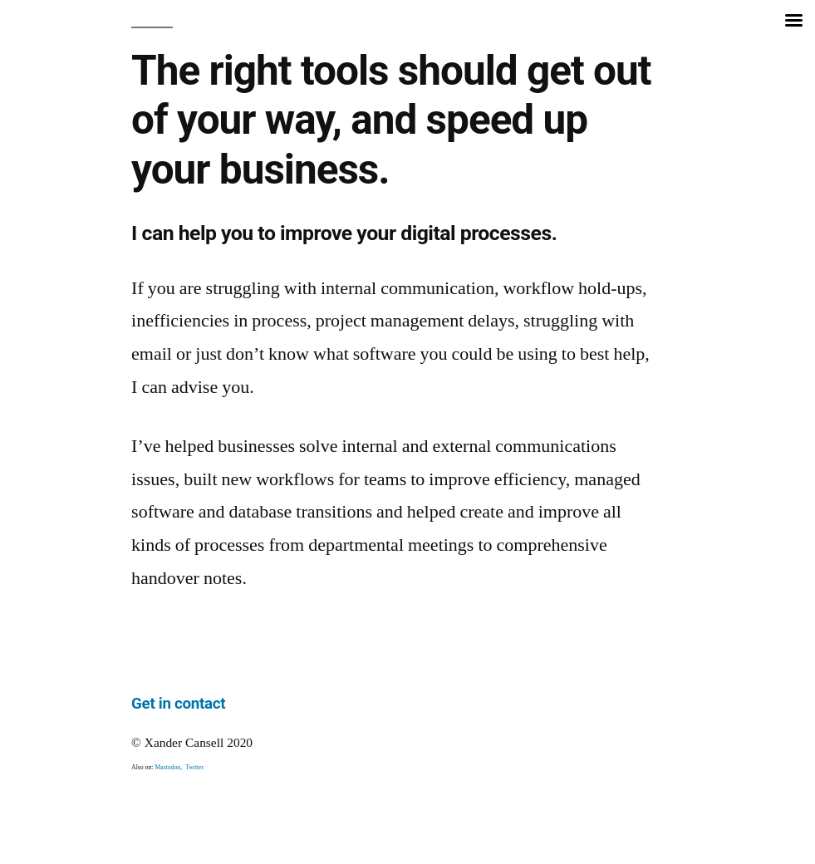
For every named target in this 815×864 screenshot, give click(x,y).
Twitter (194, 767)
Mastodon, (170, 767)
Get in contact (178, 704)
